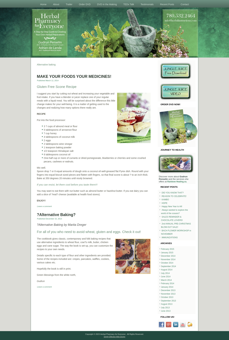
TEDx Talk (128, 4)
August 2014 (166, 270)
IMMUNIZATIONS (170, 237)
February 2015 (167, 249)
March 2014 (166, 280)
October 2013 (167, 297)
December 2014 (168, 256)
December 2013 (168, 290)
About (56, 4)
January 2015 (167, 252)
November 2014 (168, 259)
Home (43, 4)
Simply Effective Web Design (114, 337)
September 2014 (168, 266)
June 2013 (165, 311)
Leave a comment (44, 206)
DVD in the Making (107, 4)
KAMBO (165, 199)
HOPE (164, 203)
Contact (185, 4)
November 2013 (168, 294)
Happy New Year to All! (172, 206)
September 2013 (168, 301)
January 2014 (167, 287)
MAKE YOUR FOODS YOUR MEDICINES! (74, 76)
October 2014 (167, 263)
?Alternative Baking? (56, 215)
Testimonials (147, 4)
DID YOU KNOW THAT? (173, 193)
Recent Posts (167, 4)
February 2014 (167, 283)
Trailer (69, 4)
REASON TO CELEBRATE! (174, 196)
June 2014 (165, 276)
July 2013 (165, 307)
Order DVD (85, 4)
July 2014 (165, 273)
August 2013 (166, 304)
